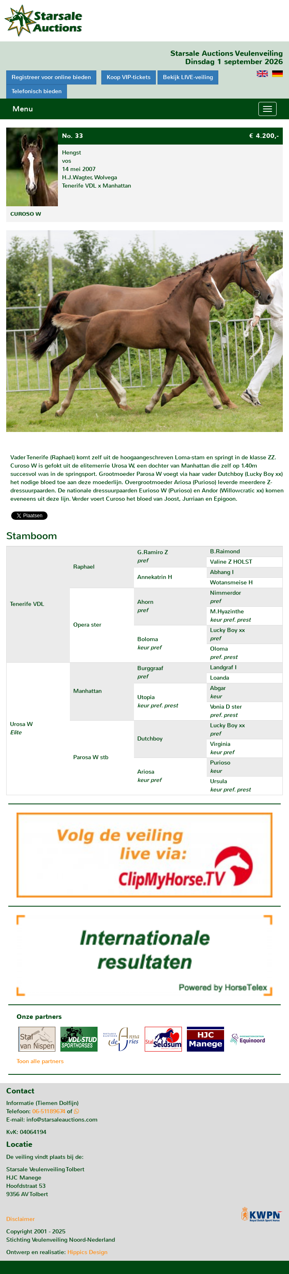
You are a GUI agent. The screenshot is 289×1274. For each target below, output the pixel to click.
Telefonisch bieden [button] (37, 91)
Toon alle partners (40, 1061)
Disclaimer (20, 1219)
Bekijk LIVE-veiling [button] (188, 77)
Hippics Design (87, 1252)
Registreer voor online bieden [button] (51, 77)
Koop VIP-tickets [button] (128, 77)
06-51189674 (48, 1111)
